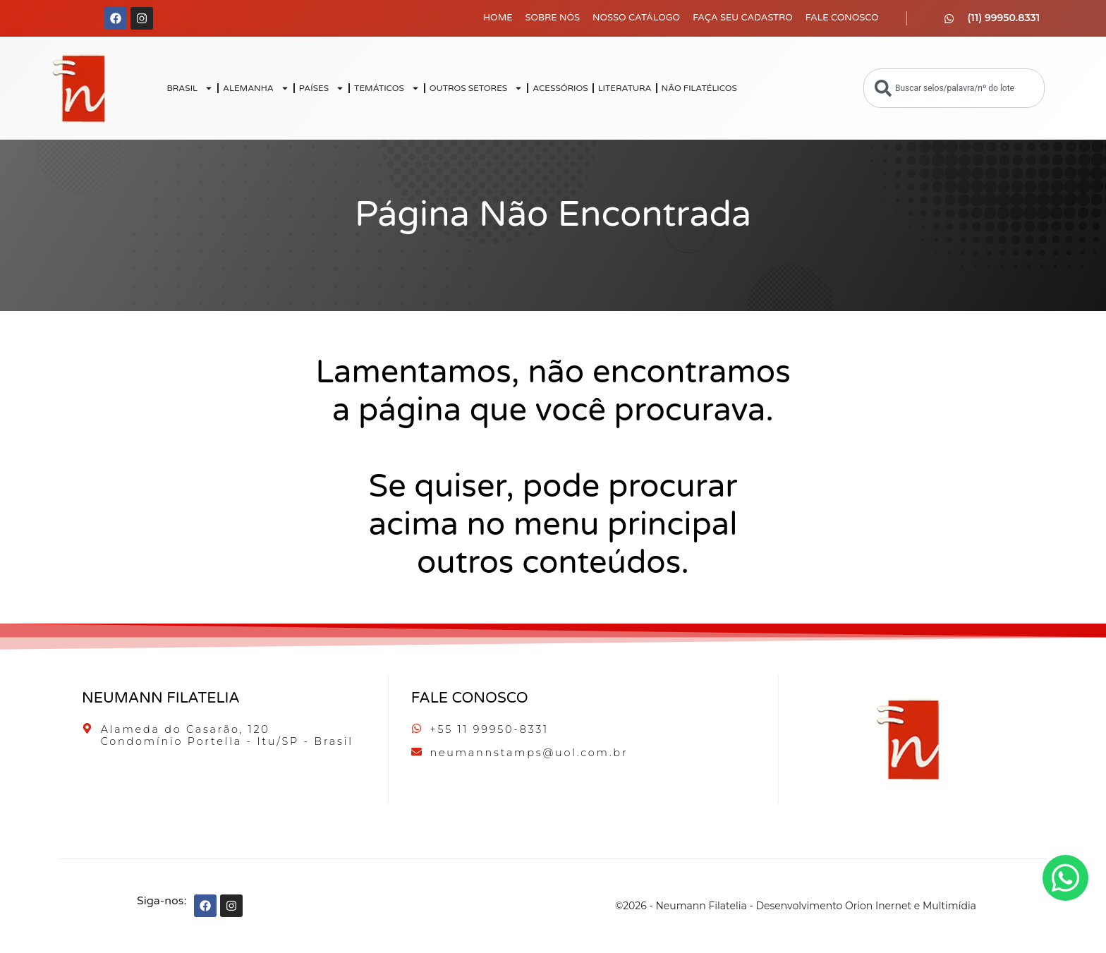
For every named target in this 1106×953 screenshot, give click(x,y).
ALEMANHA (256, 88)
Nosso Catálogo (636, 17)
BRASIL (189, 88)
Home (497, 17)
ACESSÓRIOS (560, 88)
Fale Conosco (842, 17)
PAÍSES (321, 88)
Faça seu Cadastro (743, 17)
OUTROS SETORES (476, 88)
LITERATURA (625, 88)
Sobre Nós (553, 17)
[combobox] (954, 88)
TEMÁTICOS (387, 88)
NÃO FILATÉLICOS (699, 88)
